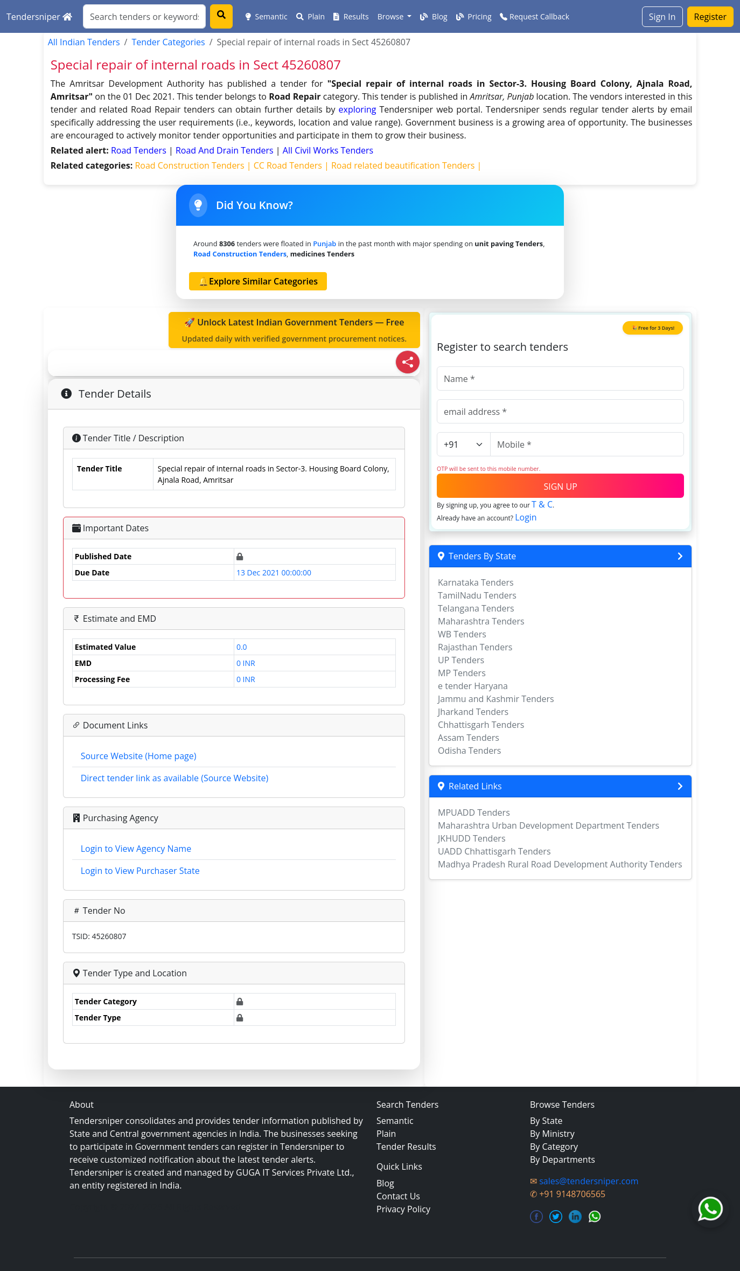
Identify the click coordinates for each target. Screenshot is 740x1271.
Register (710, 17)
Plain (310, 16)
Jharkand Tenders (473, 712)
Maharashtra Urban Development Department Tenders (548, 825)
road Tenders (140, 150)
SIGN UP (560, 486)
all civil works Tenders (328, 150)
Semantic (267, 16)
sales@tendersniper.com (588, 1181)
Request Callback (534, 16)
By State (546, 1121)
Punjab (324, 243)
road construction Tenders (240, 254)
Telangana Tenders (476, 608)
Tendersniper (39, 17)
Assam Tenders (468, 738)
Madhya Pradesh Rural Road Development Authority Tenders (560, 864)
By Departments (562, 1159)
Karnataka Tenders (476, 582)
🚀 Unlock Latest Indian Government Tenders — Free (294, 330)
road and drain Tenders (226, 150)
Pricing (474, 16)
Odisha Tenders (469, 750)
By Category (554, 1146)
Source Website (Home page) (139, 756)
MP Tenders (462, 673)
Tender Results (406, 1146)
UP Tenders (461, 660)
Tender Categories (168, 42)
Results (351, 16)
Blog (433, 16)
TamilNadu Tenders (477, 595)
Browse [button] (392, 16)
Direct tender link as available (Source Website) (174, 778)
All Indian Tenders (84, 42)
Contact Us (398, 1196)
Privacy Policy (403, 1209)
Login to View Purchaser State (140, 871)
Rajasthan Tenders (475, 647)
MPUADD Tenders (474, 812)
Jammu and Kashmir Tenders (496, 699)
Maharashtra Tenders (481, 621)
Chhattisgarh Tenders (481, 725)
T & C (542, 504)
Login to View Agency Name (136, 849)
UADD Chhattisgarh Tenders (494, 851)
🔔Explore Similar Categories (258, 281)
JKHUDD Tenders (471, 838)
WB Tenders (462, 634)
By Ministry (552, 1134)
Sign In (662, 17)
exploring (357, 109)
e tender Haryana (473, 686)
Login (526, 517)
